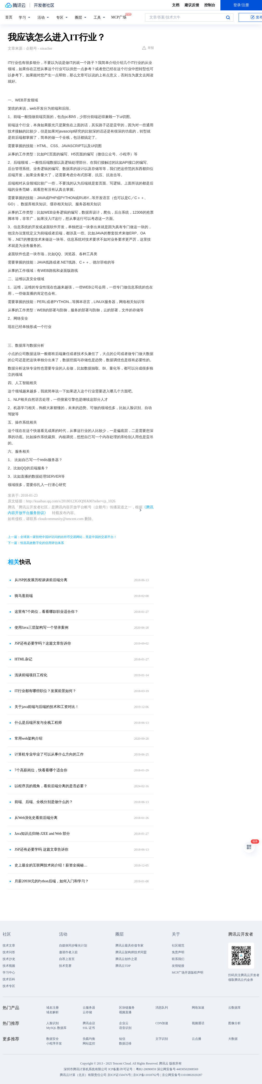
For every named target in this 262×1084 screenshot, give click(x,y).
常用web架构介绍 (28, 738)
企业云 (123, 1023)
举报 (148, 48)
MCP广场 (118, 17)
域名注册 (52, 1007)
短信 (122, 1039)
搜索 (228, 17)
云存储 (87, 1012)
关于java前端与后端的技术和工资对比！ (47, 707)
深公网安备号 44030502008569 (177, 1069)
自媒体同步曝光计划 (73, 945)
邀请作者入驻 (68, 952)
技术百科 (9, 979)
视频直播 (125, 1012)
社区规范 (178, 945)
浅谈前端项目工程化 (31, 675)
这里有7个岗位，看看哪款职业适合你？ (46, 612)
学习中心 (9, 972)
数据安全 (52, 1039)
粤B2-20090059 (146, 1069)
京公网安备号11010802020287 (182, 1075)
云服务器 (89, 1007)
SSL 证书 (89, 1028)
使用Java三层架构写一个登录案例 (41, 627)
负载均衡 (89, 1039)
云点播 (196, 1039)
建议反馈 (192, 5)
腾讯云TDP (123, 966)
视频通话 (198, 1023)
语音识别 (125, 1028)
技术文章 (9, 945)
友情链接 (178, 966)
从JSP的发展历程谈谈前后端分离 (41, 580)
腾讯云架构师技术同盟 (131, 952)
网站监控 (89, 1043)
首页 (8, 17)
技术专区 (9, 986)
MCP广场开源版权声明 (187, 972)
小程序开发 (54, 1043)
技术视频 (9, 966)
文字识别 (161, 1039)
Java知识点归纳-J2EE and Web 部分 (42, 834)
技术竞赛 (65, 966)
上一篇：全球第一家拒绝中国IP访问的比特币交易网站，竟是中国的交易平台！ (62, 537)
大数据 (233, 1039)
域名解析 (52, 1012)
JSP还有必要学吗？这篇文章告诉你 (43, 643)
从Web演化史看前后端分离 (36, 818)
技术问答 (9, 952)
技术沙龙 (9, 959)
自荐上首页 (67, 959)
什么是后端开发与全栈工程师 (38, 723)
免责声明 (178, 952)
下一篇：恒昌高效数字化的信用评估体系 (36, 543)
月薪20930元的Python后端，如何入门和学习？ (52, 881)
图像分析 (234, 1023)
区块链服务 (127, 1007)
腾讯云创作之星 (126, 959)
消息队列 (161, 1007)
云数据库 (234, 1007)
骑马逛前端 (24, 596)
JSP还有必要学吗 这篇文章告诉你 (41, 849)
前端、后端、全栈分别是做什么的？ (44, 802)
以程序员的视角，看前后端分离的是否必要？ (51, 786)
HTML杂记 (23, 659)
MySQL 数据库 (56, 1028)
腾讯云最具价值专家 (129, 945)
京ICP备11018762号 (146, 1075)
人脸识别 (52, 1023)
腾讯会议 (89, 1023)
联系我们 (178, 959)
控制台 (209, 5)
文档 (175, 5)
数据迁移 (125, 1043)
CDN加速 (161, 1023)
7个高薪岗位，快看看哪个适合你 (41, 770)
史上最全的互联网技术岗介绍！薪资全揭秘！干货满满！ (52, 865)
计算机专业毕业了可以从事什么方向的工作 (49, 754)
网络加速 (198, 1007)
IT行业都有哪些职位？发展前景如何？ (45, 691)
